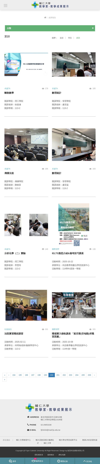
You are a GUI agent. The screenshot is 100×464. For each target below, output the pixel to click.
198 (39, 375)
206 (89, 375)
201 (57, 375)
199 (45, 375)
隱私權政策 (39, 455)
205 (83, 375)
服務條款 (50, 455)
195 (20, 375)
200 (51, 375)
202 (64, 375)
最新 (62, 38)
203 (70, 375)
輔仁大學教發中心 (23, 440)
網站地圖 (62, 455)
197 (32, 375)
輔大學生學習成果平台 (68, 440)
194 (13, 375)
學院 (70, 38)
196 (26, 375)
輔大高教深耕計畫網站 (45, 440)
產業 (78, 38)
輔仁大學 (47, 443)
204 (76, 375)
